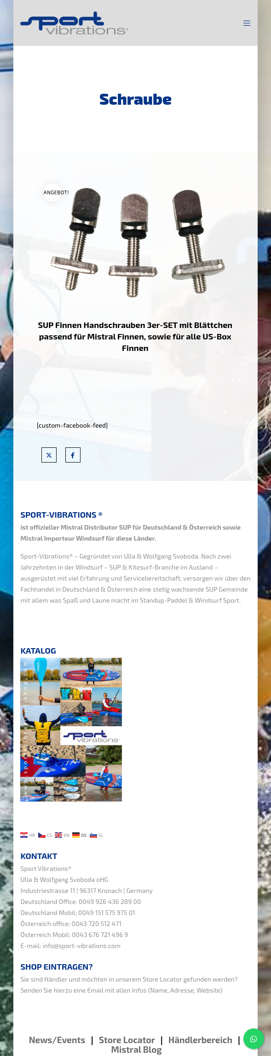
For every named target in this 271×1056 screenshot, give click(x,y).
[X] (49, 455)
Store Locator (162, 979)
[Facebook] (73, 455)
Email (95, 990)
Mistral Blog (136, 1049)
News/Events (57, 1039)
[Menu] (244, 23)
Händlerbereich (200, 1039)
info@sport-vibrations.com (82, 945)
